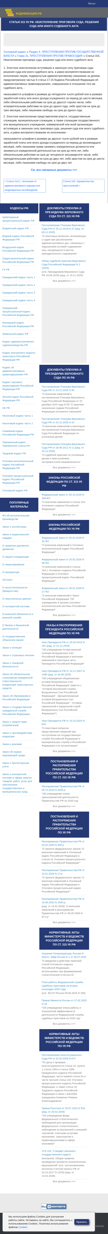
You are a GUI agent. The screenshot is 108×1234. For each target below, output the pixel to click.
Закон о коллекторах (14, 526)
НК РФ (6, 408)
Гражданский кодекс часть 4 (18, 300)
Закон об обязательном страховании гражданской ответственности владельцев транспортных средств (17, 681)
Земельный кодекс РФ (15, 333)
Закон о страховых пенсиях (18, 655)
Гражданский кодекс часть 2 (18, 284)
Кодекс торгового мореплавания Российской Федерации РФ (17, 386)
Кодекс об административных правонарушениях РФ (15, 371)
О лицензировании (13, 564)
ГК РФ (5, 269)
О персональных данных (16, 598)
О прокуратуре (10, 572)
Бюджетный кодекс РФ (15, 228)
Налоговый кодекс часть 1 (17, 415)
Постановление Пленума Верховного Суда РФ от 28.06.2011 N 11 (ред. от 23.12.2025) (63, 447)
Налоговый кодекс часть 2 (17, 423)
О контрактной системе (16, 606)
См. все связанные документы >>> (54, 169)
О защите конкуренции (15, 556)
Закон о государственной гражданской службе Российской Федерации (17, 710)
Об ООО (7, 579)
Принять (81, 1221)
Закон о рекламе (12, 744)
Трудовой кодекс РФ (14, 453)
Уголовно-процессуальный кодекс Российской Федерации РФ (17, 479)
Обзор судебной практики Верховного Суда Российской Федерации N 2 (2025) (64, 264)
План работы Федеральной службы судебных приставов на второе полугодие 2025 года (62, 986)
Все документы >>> (64, 280)
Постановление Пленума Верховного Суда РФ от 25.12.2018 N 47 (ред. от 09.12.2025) (63, 229)
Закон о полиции (12, 647)
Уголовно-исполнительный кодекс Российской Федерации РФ (17, 464)
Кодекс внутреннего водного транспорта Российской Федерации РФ (18, 356)
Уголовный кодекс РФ (14, 490)
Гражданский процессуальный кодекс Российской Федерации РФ (18, 311)
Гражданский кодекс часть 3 (18, 292)
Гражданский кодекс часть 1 (18, 277)
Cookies (22, 1227)
